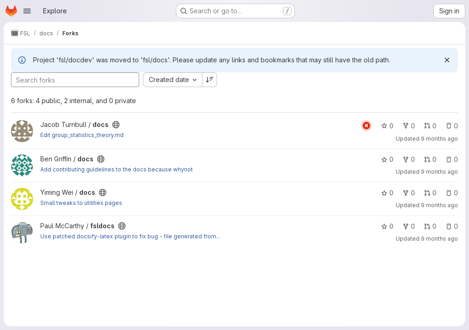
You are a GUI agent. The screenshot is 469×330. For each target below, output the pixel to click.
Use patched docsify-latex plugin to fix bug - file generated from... (130, 236)
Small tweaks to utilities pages (81, 202)
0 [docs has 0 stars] (387, 126)
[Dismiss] (447, 60)
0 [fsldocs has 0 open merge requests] (430, 226)
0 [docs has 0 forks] (409, 126)
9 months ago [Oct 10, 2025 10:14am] (439, 205)
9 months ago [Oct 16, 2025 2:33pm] (439, 138)
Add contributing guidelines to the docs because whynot (116, 169)
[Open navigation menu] (27, 11)
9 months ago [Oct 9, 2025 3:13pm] (439, 238)
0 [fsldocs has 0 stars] (387, 226)
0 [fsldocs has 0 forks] (409, 226)
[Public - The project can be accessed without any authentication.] (116, 124)
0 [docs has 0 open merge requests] (430, 126)
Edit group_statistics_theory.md (82, 135)
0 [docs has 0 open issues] (452, 126)
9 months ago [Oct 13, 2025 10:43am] (439, 171)
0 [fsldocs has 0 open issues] (452, 226)
